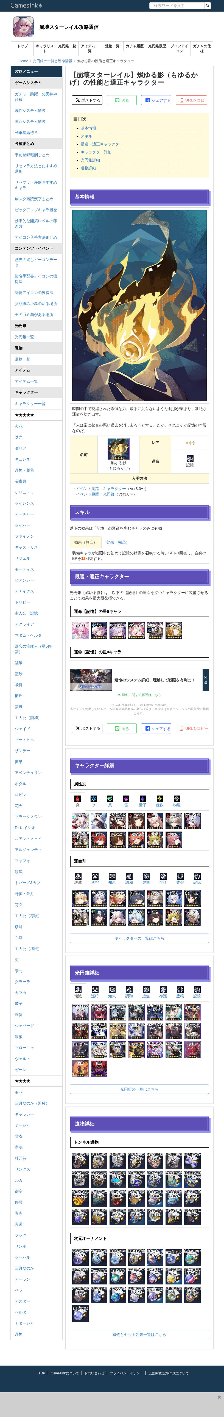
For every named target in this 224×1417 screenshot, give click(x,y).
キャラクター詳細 (96, 152)
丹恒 (19, 1334)
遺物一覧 (112, 46)
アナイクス (24, 591)
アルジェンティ (28, 850)
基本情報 (88, 128)
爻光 (19, 437)
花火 (19, 806)
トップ (22, 46)
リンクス (22, 1169)
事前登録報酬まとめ (32, 155)
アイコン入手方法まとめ (36, 237)
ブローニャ (24, 1047)
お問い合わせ (94, 1373)
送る (121, 100)
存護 (163, 879)
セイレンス (24, 503)
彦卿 (19, 927)
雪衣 (19, 1136)
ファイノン (24, 536)
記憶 (197, 879)
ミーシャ (22, 1125)
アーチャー (24, 514)
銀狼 (19, 1036)
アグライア (24, 624)
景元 (19, 970)
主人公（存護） (28, 916)
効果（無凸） (85, 542)
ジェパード (24, 1025)
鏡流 (19, 872)
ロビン (20, 795)
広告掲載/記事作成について (169, 1373)
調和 (129, 879)
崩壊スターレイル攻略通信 (69, 27)
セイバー (22, 525)
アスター (22, 1301)
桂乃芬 (20, 1158)
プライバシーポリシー (126, 1373)
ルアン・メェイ (28, 839)
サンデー (22, 751)
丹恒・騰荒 (24, 470)
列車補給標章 (26, 132)
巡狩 (95, 879)
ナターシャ (24, 1323)
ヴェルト (22, 1058)
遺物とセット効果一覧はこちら (139, 1334)
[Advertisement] (107, 1404)
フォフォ (22, 861)
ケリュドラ (24, 492)
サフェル (22, 558)
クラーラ (22, 981)
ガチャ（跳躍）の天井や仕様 (36, 97)
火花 (19, 426)
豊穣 (180, 879)
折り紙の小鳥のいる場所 (36, 303)
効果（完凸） (118, 542)
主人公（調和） (28, 718)
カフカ (20, 992)
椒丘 (19, 696)
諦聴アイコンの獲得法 (34, 292)
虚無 (146, 879)
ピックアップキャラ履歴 (36, 210)
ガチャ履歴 (135, 46)
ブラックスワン (28, 817)
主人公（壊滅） (28, 948)
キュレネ (22, 459)
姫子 (19, 1003)
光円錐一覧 (67, 46)
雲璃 (19, 707)
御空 (19, 1191)
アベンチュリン (28, 773)
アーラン (22, 1279)
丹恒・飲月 (24, 894)
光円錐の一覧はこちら (139, 1089)
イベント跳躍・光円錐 (95, 494)
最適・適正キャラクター (102, 144)
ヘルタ (20, 1312)
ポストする (87, 100)
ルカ (19, 1180)
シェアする (158, 100)
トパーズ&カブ (27, 883)
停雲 (19, 1202)
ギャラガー (24, 1114)
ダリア (20, 448)
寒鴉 (19, 1147)
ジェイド (22, 729)
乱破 (19, 663)
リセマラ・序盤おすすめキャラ (36, 185)
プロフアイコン (179, 48)
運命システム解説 (30, 121)
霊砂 (19, 674)
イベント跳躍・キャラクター (101, 488)
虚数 (160, 801)
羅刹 (19, 1014)
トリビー (22, 602)
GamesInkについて (65, 1373)
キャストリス (26, 547)
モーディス (24, 569)
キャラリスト (45, 48)
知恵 (112, 879)
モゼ (19, 1092)
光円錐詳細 (90, 160)
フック (20, 1235)
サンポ (20, 1246)
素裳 (19, 1224)
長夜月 (20, 481)
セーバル (22, 1257)
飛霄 (19, 685)
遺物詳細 (88, 168)
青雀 (19, 1213)
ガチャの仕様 (202, 48)
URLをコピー (193, 100)
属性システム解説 (30, 110)
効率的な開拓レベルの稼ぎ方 (36, 224)
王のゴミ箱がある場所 (34, 314)
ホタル (20, 784)
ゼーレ (20, 1069)
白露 (19, 938)
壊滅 (78, 879)
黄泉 (19, 762)
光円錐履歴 (157, 46)
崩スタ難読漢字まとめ (34, 199)
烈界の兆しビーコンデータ (36, 262)
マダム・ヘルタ (28, 635)
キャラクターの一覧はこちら (139, 938)
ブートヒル (24, 740)
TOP (41, 1373)
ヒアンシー (24, 580)
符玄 (19, 905)
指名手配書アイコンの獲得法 (36, 279)
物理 (177, 801)
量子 (143, 801)
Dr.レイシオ (25, 828)
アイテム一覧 (90, 48)
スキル (86, 136)
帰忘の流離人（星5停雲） (33, 649)
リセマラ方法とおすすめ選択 (36, 169)
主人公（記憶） (28, 613)
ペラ (19, 1290)
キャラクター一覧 (30, 403)
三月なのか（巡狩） (32, 1103)
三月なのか (24, 1268)
